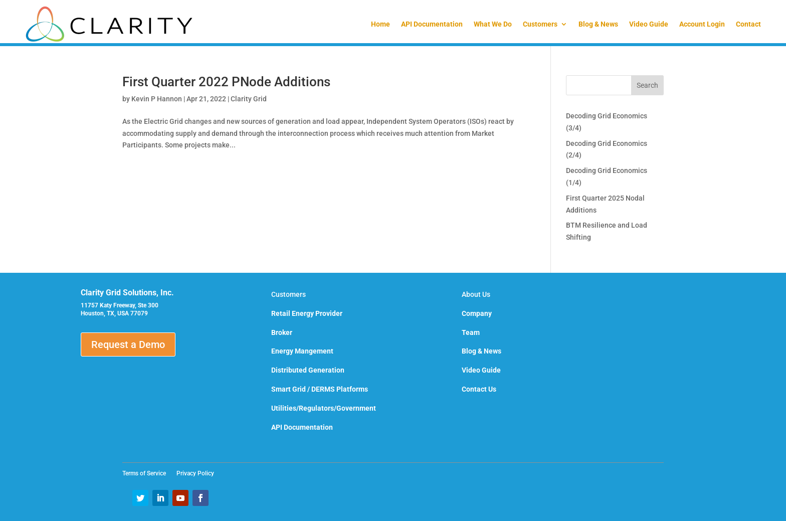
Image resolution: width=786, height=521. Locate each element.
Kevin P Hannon (156, 99)
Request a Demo (128, 344)
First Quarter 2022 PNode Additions (226, 81)
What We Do (493, 24)
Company (477, 313)
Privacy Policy (195, 473)
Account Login (702, 24)
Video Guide (648, 24)
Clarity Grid (249, 99)
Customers (540, 24)
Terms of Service (147, 473)
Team (471, 332)
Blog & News (598, 24)
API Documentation (432, 24)
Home (380, 24)
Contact (748, 24)
